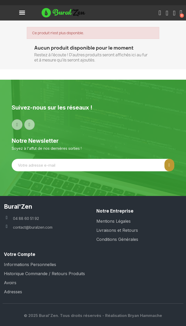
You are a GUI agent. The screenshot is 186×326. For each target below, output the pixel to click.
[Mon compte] (167, 13)
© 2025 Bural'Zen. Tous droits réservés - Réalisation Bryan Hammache (93, 315)
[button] (159, 13)
